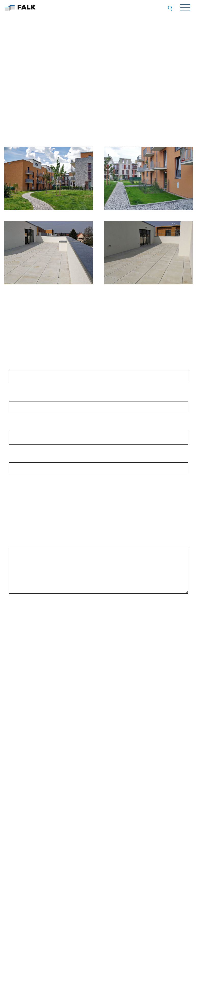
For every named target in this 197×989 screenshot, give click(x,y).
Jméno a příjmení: (25, 398)
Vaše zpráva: (21, 544)
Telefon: (17, 428)
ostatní (23, 530)
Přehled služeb (19, 773)
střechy (24, 503)
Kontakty (15, 803)
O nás (13, 778)
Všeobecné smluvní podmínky (30, 798)
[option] (98, 709)
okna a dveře (28, 512)
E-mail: (16, 459)
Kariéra (14, 788)
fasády (23, 521)
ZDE (180, 658)
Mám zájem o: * (22, 489)
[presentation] (98, 611)
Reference (16, 783)
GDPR (13, 793)
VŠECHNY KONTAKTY (119, 864)
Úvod (12, 768)
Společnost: (20, 367)
